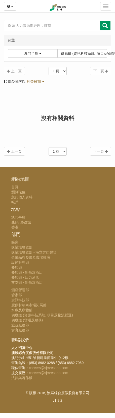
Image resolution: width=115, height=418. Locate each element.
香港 (14, 227)
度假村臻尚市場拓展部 (29, 305)
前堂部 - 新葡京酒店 (27, 282)
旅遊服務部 (20, 325)
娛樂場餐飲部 (21, 247)
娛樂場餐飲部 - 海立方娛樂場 (34, 252)
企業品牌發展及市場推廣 (30, 257)
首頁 (14, 187)
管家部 (16, 295)
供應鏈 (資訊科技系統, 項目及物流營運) (84, 53)
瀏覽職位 (18, 192)
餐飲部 (16, 267)
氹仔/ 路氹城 (21, 222)
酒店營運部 (20, 290)
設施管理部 (20, 262)
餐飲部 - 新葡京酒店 (27, 272)
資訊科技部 (20, 300)
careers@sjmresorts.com (48, 368)
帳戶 (14, 202)
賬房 (14, 242)
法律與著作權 (21, 378)
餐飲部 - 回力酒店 (25, 277)
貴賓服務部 (20, 330)
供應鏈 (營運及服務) (27, 320)
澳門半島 (18, 217)
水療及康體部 (21, 310)
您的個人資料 (21, 197)
